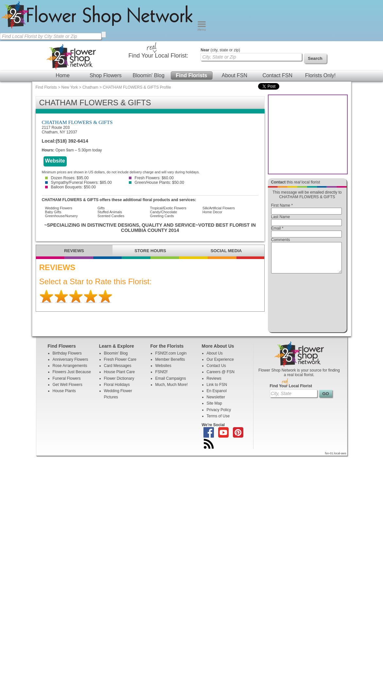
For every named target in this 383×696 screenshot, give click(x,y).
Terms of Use (218, 422)
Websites (163, 371)
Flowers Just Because (72, 377)
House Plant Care (119, 377)
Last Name (280, 217)
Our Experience (220, 365)
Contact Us (216, 371)
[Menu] (201, 29)
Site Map (214, 409)
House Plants (64, 396)
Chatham (90, 87)
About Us (215, 359)
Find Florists (191, 75)
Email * (277, 228)
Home (63, 75)
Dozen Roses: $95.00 (67, 178)
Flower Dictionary (119, 384)
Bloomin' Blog (148, 75)
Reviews (214, 384)
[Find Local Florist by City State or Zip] (50, 36)
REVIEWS (74, 250)
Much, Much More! (171, 390)
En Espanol (217, 396)
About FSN (234, 75)
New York (69, 87)
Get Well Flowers (67, 390)
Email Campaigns (170, 384)
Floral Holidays (117, 390)
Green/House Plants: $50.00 (156, 182)
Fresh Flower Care (120, 365)
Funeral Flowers (67, 384)
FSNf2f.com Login (171, 359)
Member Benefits (170, 365)
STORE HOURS (150, 250)
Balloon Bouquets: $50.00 (70, 187)
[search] (104, 34)
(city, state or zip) (220, 50)
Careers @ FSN (221, 377)
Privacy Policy (219, 415)
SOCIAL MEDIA (226, 250)
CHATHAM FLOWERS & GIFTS (77, 122)
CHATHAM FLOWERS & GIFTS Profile (137, 87)
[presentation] (306, 304)
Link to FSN (217, 390)
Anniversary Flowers (70, 365)
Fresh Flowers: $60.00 (151, 178)
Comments (280, 239)
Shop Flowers (106, 75)
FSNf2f (161, 377)
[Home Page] (98, 29)
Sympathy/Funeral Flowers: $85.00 (78, 182)
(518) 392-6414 (72, 141)
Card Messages (117, 371)
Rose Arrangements (70, 371)
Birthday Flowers (67, 359)
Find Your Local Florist (291, 392)
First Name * (282, 205)
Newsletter (216, 403)
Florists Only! (320, 75)
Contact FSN (277, 75)
